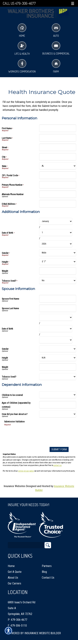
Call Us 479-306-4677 (19, 3)
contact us (57, 465)
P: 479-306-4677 (17, 619)
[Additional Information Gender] (57, 252)
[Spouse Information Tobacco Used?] (57, 376)
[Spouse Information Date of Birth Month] (56, 317)
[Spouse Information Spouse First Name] (57, 298)
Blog (44, 572)
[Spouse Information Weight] (57, 367)
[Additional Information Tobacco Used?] (57, 280)
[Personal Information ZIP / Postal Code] (57, 175)
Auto (56, 30)
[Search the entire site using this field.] (26, 545)
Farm (56, 66)
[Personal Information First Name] (57, 128)
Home (22, 30)
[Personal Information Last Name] (57, 138)
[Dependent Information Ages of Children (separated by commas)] (57, 405)
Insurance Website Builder (42, 633)
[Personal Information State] (57, 165)
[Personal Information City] (57, 157)
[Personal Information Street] (57, 147)
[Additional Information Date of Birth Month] (56, 221)
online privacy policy (26, 471)
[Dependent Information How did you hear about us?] (57, 414)
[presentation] (31, 433)
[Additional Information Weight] (57, 271)
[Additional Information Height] (57, 261)
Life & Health (22, 48)
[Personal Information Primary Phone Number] (57, 185)
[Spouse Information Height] (57, 357)
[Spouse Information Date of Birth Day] (56, 328)
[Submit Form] (59, 449)
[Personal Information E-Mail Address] (57, 203)
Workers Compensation (22, 66)
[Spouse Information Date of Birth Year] (56, 340)
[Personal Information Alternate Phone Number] (57, 194)
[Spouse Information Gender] (57, 348)
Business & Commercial (56, 48)
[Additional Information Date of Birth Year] (56, 243)
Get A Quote (15, 572)
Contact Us (48, 577)
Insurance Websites (14, 486)
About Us (13, 577)
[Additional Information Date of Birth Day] (56, 232)
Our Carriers (14, 583)
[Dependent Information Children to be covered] (57, 394)
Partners (47, 566)
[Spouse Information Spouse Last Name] (57, 308)
